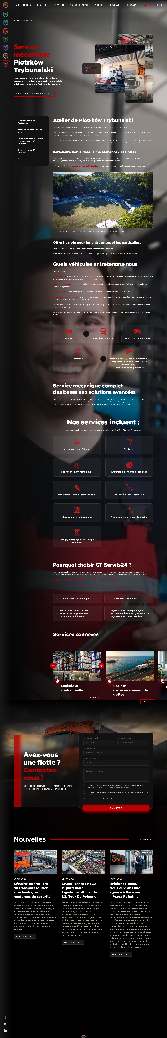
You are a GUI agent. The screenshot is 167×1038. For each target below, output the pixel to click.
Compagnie (58, 5)
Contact (132, 5)
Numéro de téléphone (91, 758)
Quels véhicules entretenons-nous (30, 131)
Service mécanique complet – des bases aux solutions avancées (31, 141)
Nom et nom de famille (91, 738)
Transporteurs (79, 5)
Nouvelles (114, 5)
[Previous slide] (53, 666)
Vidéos (98, 5)
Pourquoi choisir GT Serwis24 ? (27, 151)
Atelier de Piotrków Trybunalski (26, 122)
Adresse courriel (89, 748)
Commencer (23, 5)
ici (89, 798)
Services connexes (26, 159)
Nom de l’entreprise (124, 738)
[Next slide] (101, 666)
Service (41, 5)
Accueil (17, 20)
